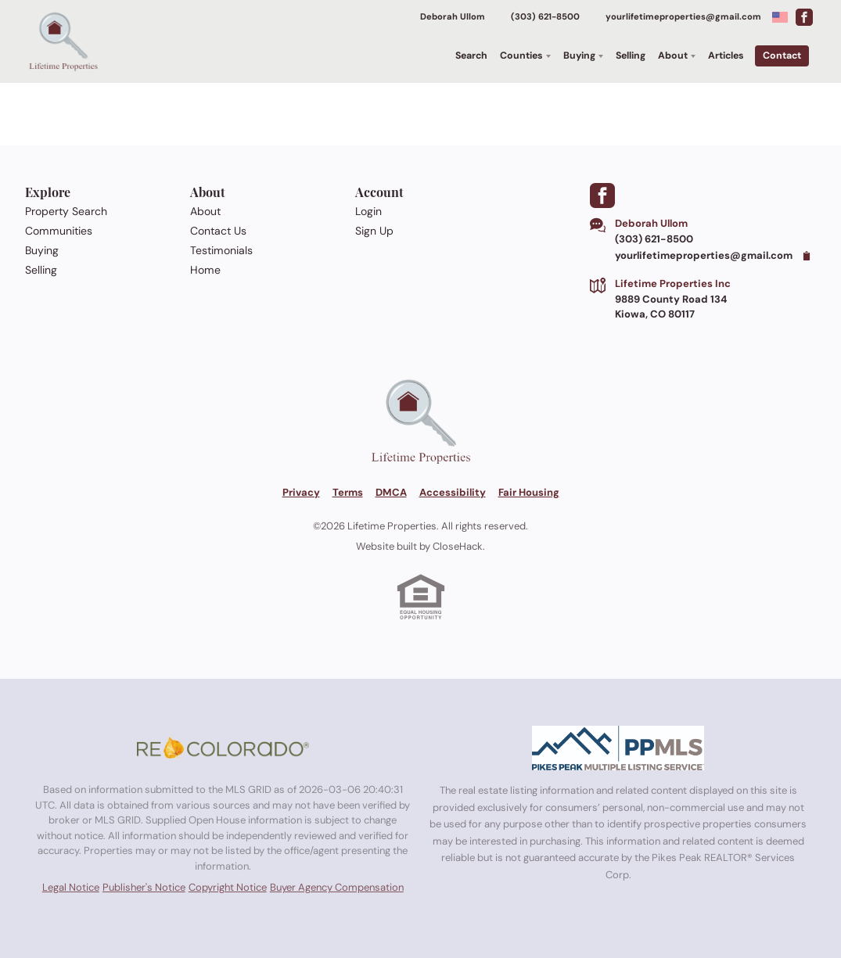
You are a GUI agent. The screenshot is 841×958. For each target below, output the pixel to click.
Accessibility (452, 492)
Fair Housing (528, 492)
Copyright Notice (228, 887)
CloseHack (458, 546)
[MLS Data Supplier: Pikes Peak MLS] (618, 747)
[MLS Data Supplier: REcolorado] (223, 747)
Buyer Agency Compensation (337, 887)
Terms (347, 492)
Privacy (301, 492)
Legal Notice (70, 887)
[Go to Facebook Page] (804, 17)
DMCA (391, 492)
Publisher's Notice (143, 887)
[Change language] (780, 17)
